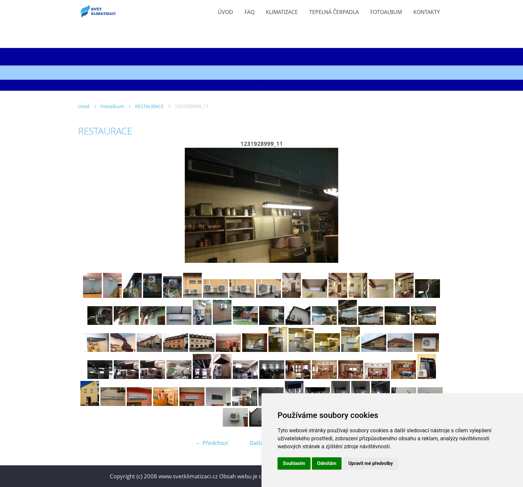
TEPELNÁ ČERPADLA (334, 12)
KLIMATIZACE (282, 12)
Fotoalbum (386, 12)
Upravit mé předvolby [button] (370, 463)
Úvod (225, 12)
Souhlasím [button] (294, 463)
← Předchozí (211, 443)
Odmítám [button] (327, 463)
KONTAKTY (426, 12)
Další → (259, 443)
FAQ (249, 12)
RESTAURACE (149, 106)
